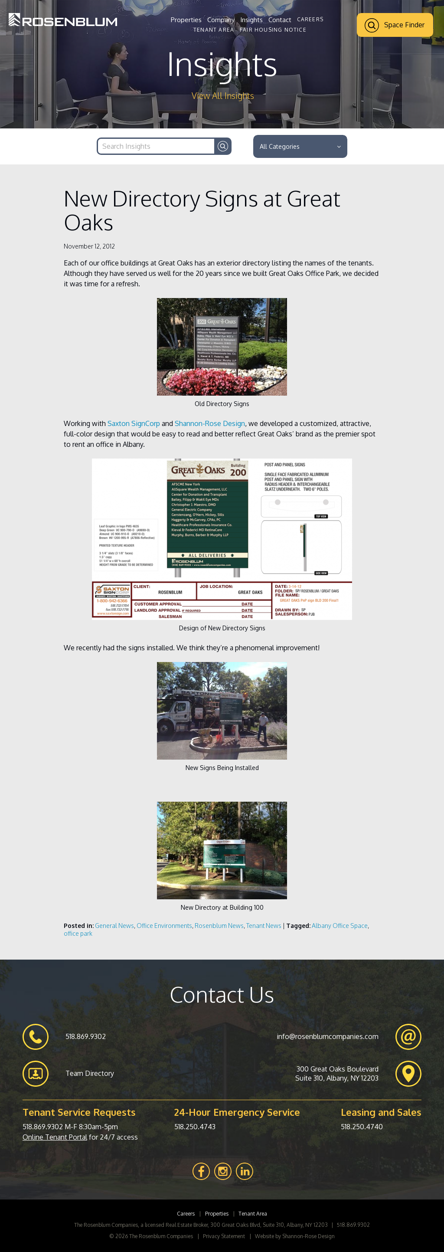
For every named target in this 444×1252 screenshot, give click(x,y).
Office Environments (164, 925)
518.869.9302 (43, 1126)
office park (78, 933)
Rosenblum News (219, 925)
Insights (251, 20)
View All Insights (223, 95)
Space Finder (394, 25)
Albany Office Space (340, 925)
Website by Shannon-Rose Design (295, 1236)
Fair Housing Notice (273, 29)
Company (221, 20)
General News (114, 925)
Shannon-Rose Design (210, 423)
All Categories (300, 146)
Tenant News (263, 925)
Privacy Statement (224, 1236)
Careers (310, 19)
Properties (186, 20)
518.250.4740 (362, 1126)
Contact (279, 20)
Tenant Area (213, 29)
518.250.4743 (194, 1126)
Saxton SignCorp (134, 423)
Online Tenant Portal (55, 1137)
